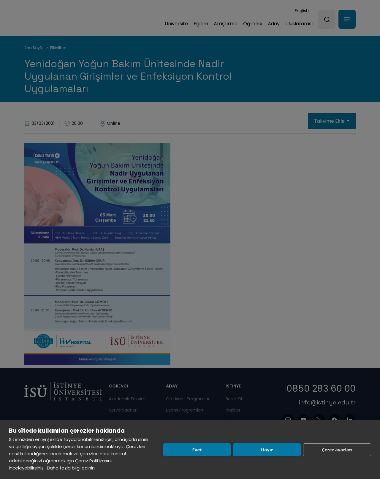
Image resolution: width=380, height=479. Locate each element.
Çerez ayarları (337, 450)
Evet (197, 450)
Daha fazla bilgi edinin (71, 468)
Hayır (267, 450)
